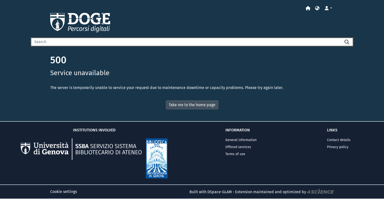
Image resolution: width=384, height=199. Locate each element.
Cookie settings (63, 191)
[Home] (308, 8)
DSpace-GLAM (219, 191)
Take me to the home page (192, 105)
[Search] (186, 42)
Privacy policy (337, 147)
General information (241, 140)
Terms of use (235, 154)
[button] (317, 8)
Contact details (339, 140)
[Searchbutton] (347, 42)
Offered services (238, 147)
